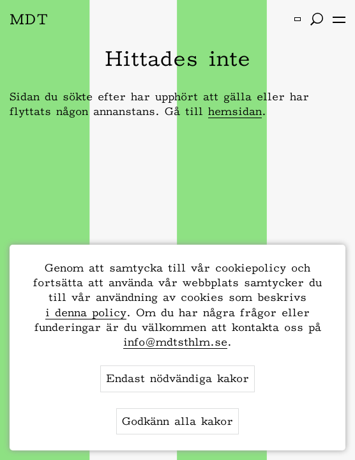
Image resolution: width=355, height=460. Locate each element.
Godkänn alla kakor (177, 421)
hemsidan (235, 111)
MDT (29, 18)
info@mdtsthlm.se (175, 341)
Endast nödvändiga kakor (177, 378)
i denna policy (85, 312)
